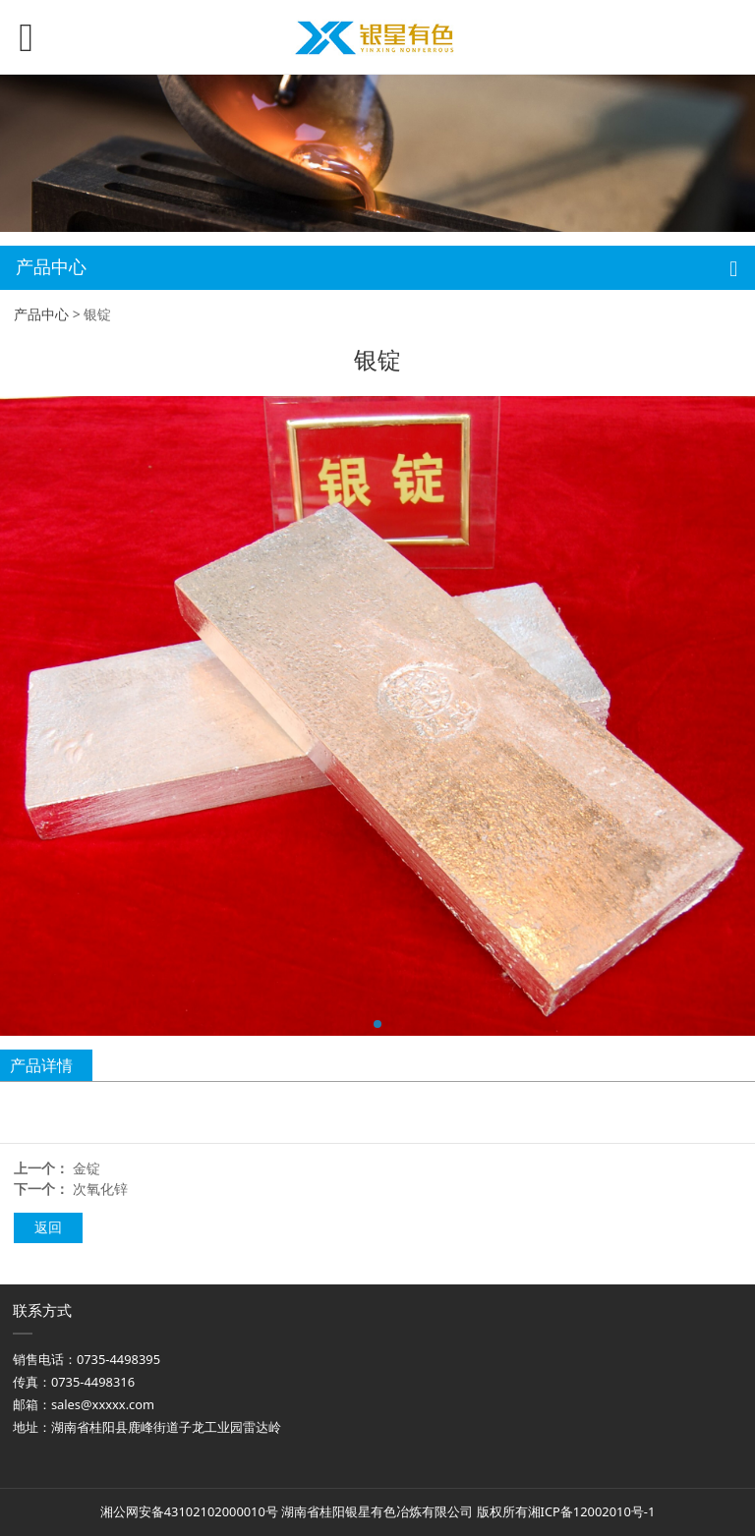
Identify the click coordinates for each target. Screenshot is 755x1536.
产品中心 (41, 314)
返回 (48, 1227)
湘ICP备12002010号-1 (592, 1511)
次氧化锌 (100, 1188)
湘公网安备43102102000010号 (189, 1511)
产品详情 (41, 1065)
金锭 (86, 1168)
